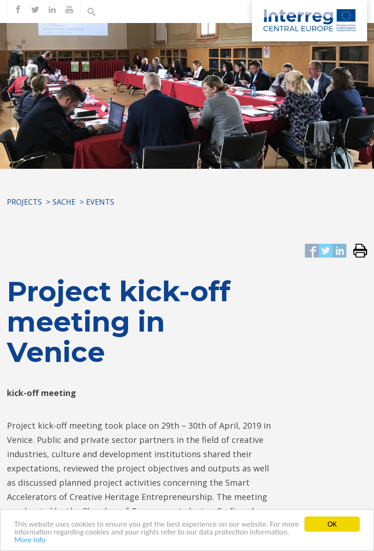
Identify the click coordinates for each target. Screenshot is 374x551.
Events (100, 202)
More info (30, 541)
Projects (24, 202)
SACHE (64, 202)
